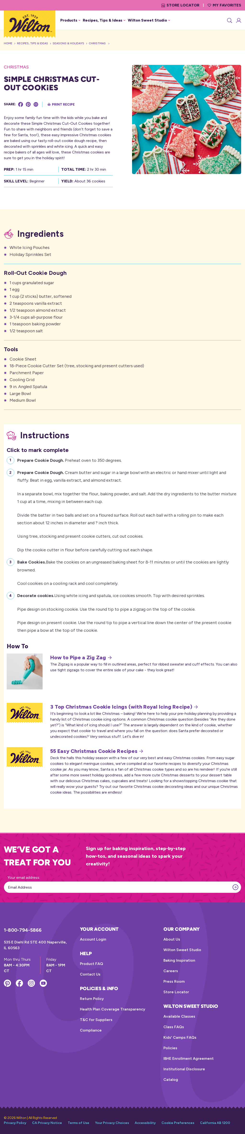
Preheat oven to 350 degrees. (69, 460)
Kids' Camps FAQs (179, 1037)
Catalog (170, 1079)
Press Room (174, 981)
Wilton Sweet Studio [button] (149, 20)
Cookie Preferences (177, 1123)
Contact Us (90, 974)
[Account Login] (238, 20)
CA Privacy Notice (47, 1123)
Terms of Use (78, 1123)
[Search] (229, 20)
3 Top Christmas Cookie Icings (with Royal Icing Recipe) (124, 707)
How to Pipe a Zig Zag (81, 657)
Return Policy (92, 998)
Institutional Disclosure (184, 1069)
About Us (171, 939)
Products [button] (70, 20)
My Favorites (224, 5)
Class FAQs (173, 1027)
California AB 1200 (215, 1123)
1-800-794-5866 (23, 930)
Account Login (93, 939)
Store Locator (180, 5)
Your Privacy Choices (112, 1123)
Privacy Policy (15, 1123)
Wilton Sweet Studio (182, 950)
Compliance (91, 1030)
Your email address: (24, 877)
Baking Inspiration (179, 960)
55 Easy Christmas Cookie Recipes (96, 751)
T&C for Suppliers (96, 1019)
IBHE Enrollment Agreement (188, 1058)
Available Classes (179, 1016)
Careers (170, 971)
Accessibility (145, 1123)
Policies (170, 1048)
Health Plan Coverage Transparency (112, 1009)
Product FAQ (91, 963)
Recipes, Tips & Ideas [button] (104, 20)
